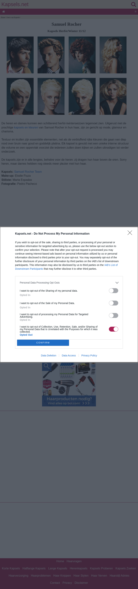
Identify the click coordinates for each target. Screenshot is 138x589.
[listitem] (69, 283)
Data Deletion (48, 355)
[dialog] (69, 294)
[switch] (113, 290)
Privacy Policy (89, 355)
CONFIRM (43, 342)
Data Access (69, 355)
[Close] (131, 233)
